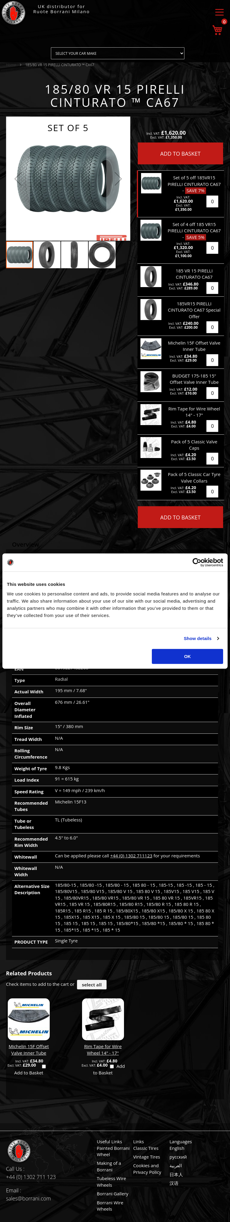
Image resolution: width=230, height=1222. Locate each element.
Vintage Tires (146, 1157)
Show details (198, 638)
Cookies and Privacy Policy (147, 1168)
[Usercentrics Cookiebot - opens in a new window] (197, 562)
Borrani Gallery (112, 1194)
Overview (25, 544)
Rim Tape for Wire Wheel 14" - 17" (103, 1049)
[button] (18, 178)
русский (178, 1157)
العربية (176, 1165)
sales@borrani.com (28, 1198)
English (177, 1148)
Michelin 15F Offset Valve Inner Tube (29, 1049)
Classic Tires (146, 1148)
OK (187, 656)
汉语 (174, 1183)
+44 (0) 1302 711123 (131, 856)
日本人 (176, 1174)
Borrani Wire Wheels (110, 1206)
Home (11, 64)
